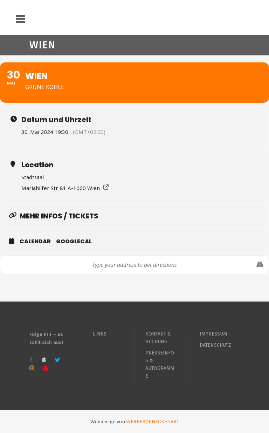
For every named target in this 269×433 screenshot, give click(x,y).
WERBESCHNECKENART (152, 422)
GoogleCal (74, 241)
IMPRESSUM (213, 334)
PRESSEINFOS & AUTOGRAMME (159, 364)
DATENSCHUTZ (215, 345)
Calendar (35, 241)
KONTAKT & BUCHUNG (158, 338)
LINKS (99, 334)
